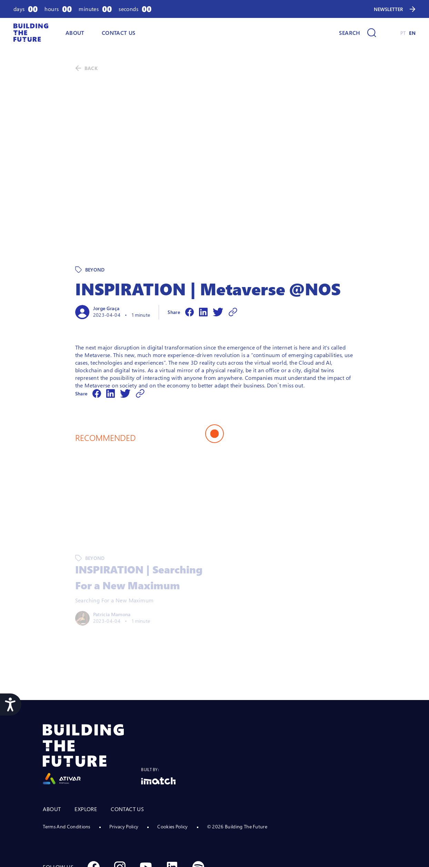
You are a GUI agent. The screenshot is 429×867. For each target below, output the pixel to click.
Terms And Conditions (66, 779)
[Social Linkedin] (172, 819)
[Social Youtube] (146, 819)
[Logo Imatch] (158, 733)
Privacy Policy (123, 779)
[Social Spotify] (198, 819)
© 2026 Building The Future (237, 779)
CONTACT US (127, 761)
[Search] (357, 32)
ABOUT (75, 33)
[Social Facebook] (93, 819)
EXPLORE (85, 761)
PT (403, 33)
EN (412, 33)
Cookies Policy (172, 779)
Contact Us (119, 33)
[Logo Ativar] (92, 707)
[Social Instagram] (119, 819)
